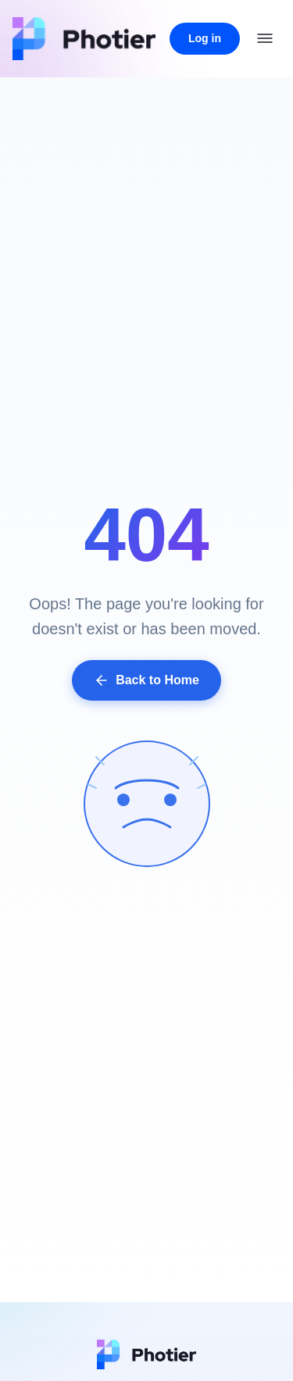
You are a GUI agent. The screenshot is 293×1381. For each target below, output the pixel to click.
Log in (204, 38)
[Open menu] (264, 38)
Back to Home (146, 680)
